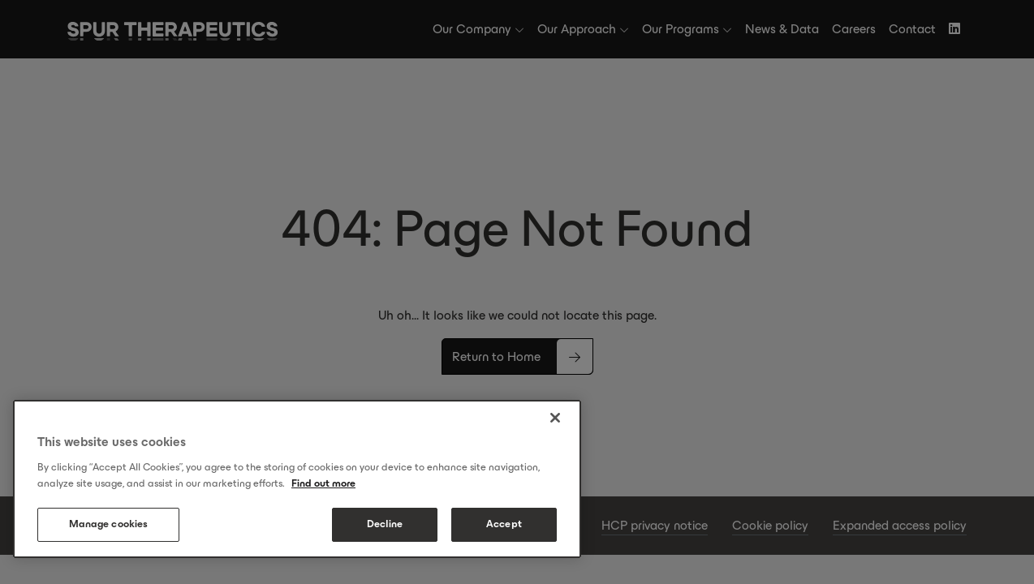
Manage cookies (109, 524)
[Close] (555, 418)
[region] (297, 479)
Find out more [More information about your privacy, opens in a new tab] (323, 483)
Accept (504, 524)
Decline (385, 524)
